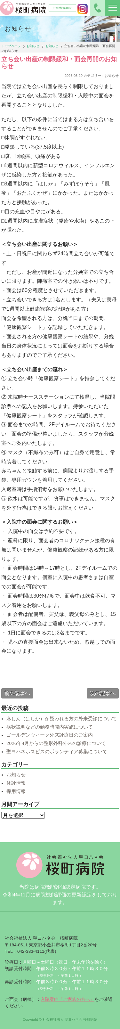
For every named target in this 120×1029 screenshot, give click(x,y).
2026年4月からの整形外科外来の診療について (56, 743)
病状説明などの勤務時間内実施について (49, 727)
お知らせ (33, 46)
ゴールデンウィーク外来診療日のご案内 (49, 735)
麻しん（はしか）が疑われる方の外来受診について (61, 718)
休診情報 (16, 783)
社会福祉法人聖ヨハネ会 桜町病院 (23, 8)
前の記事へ (17, 693)
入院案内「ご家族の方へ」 (67, 999)
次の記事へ (103, 693)
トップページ (11, 46)
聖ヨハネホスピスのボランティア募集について (56, 751)
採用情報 (16, 791)
